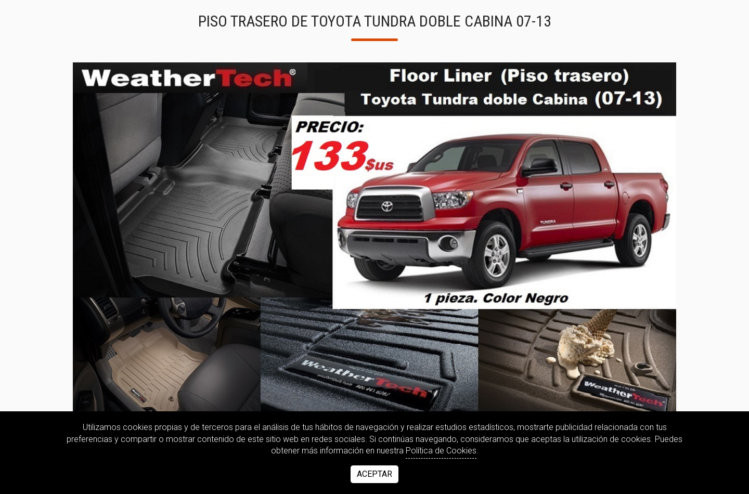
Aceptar (374, 474)
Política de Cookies (441, 451)
